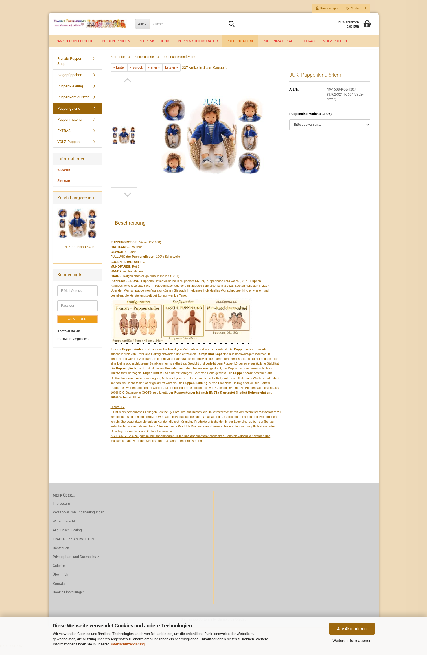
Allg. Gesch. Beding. (68, 536)
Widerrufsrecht (64, 528)
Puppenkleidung (154, 41)
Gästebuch (61, 554)
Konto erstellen (68, 337)
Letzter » (171, 74)
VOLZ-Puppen (335, 41)
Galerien (59, 572)
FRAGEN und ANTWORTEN (73, 545)
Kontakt (59, 590)
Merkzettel (356, 8)
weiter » (154, 74)
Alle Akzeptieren (352, 629)
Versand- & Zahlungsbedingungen (78, 519)
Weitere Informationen (351, 640)
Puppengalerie (240, 41)
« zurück (136, 74)
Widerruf (63, 176)
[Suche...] (142, 24)
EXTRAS (308, 41)
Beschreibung (130, 229)
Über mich (60, 581)
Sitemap (63, 187)
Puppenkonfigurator (198, 41)
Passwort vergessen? (73, 345)
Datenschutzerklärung (127, 644)
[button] (127, 86)
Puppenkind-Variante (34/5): (310, 120)
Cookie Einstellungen (69, 598)
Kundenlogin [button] (327, 8)
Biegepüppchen (116, 41)
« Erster (119, 74)
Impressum (61, 510)
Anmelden (77, 325)
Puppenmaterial (277, 41)
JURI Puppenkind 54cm (77, 253)
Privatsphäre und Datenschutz (76, 563)
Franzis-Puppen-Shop (73, 41)
